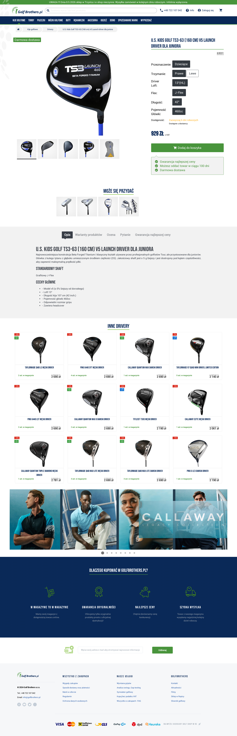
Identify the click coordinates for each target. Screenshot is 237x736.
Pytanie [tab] (125, 235)
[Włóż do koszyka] (187, 147)
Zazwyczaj (183, 120)
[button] (102, 552)
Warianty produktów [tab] (88, 235)
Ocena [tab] (111, 235)
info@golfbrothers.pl (31, 697)
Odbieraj (162, 650)
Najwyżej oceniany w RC (180, 724)
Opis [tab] (67, 235)
